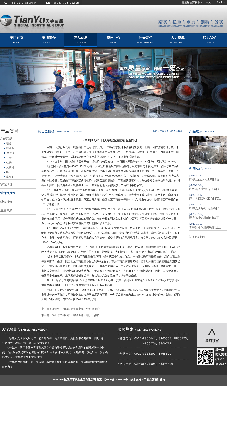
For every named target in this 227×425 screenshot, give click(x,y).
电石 (9, 172)
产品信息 (164, 131)
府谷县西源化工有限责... (205, 179)
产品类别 (6, 138)
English (221, 2)
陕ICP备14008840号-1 (117, 379)
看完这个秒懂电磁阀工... (205, 217)
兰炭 (9, 157)
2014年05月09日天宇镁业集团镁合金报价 (76, 315)
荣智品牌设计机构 (154, 379)
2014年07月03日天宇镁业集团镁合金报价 (76, 308)
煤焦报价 (6, 201)
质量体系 (6, 210)
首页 (155, 131)
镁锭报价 (6, 184)
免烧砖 (10, 167)
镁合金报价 (7, 193)
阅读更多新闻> (197, 236)
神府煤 (10, 153)
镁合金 (10, 148)
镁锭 (9, 143)
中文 (208, 2)
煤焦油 (10, 176)
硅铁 (9, 162)
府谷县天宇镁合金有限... (205, 189)
